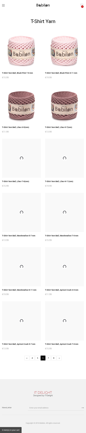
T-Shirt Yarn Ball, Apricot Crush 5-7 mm (18, 344)
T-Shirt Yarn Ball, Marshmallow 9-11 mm (19, 290)
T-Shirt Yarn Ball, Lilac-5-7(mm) (58, 127)
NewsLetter (7, 407)
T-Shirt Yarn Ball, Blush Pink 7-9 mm (17, 73)
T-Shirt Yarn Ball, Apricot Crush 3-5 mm (61, 290)
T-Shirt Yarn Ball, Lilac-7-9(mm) (15, 181)
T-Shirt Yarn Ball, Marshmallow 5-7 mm (18, 235)
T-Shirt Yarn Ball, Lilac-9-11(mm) (59, 181)
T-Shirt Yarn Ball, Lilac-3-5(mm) (15, 127)
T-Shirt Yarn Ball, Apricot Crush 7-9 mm (61, 344)
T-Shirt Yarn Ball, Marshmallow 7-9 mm (61, 235)
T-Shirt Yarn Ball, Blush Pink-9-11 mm (61, 73)
